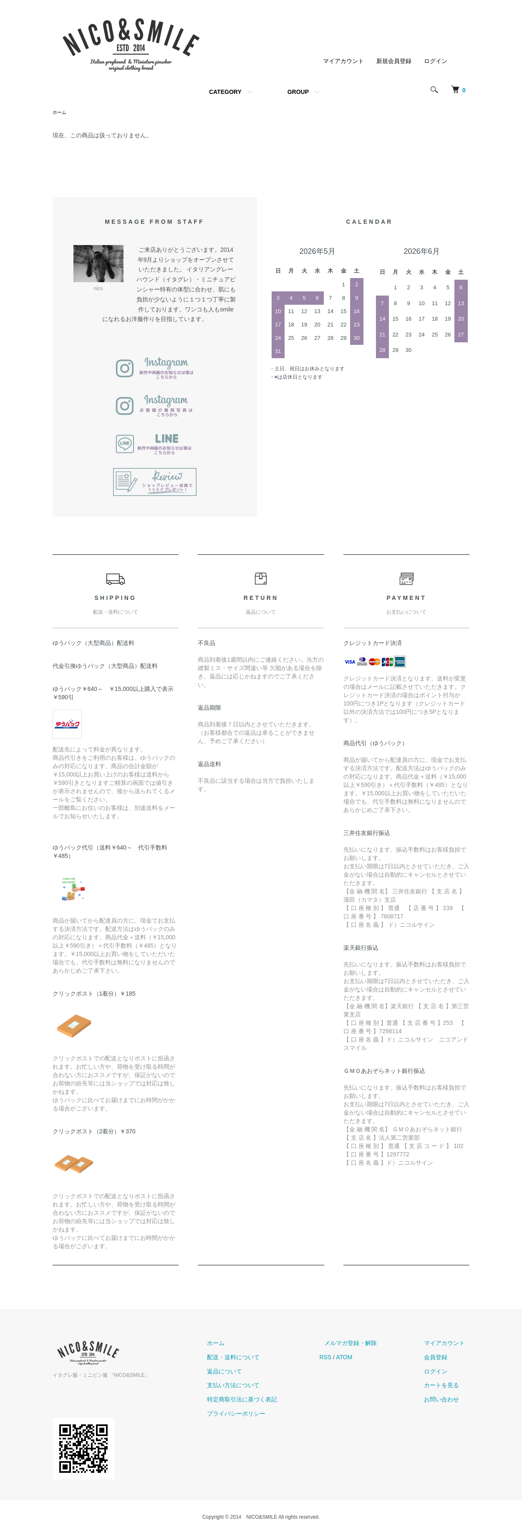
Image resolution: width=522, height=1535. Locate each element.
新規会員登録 (393, 61)
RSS (345, 1358)
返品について (248, 1372)
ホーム (60, 113)
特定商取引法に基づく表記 (266, 1400)
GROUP (298, 92)
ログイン (435, 61)
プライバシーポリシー (260, 1414)
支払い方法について (257, 1386)
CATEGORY (225, 92)
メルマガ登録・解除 (365, 1343)
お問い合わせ (446, 1400)
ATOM (363, 1358)
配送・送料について (257, 1358)
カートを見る (446, 1386)
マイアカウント (343, 61)
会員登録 (440, 1358)
